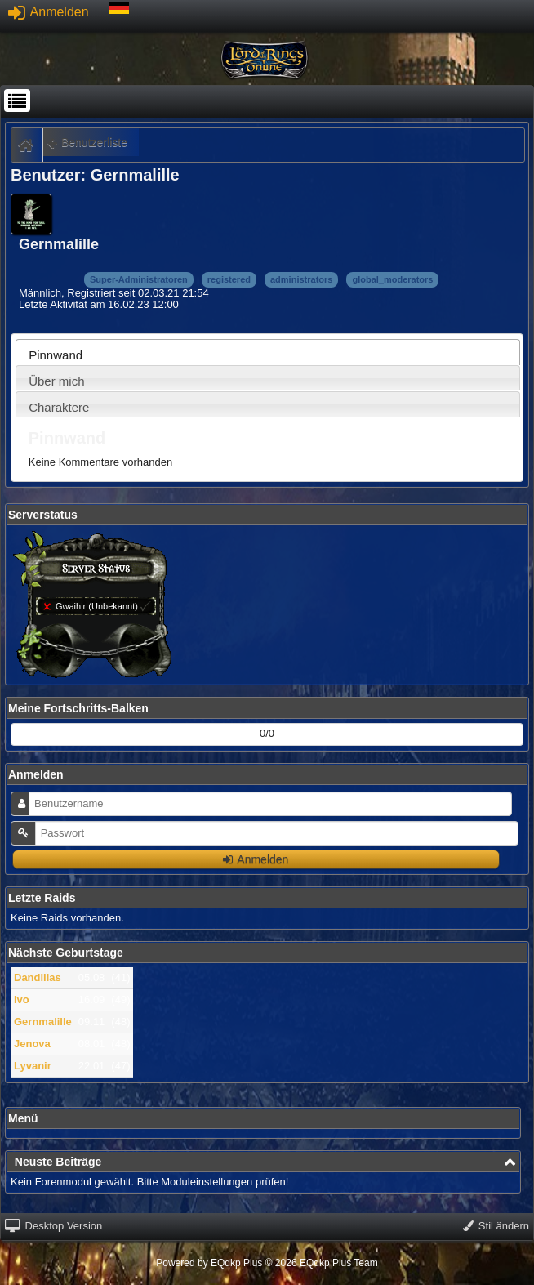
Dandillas (37, 977)
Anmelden (48, 12)
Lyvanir (32, 1066)
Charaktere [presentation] (59, 407)
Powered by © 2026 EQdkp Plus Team (266, 1263)
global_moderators (392, 279)
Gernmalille (43, 1021)
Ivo (21, 999)
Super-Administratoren (139, 279)
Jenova (32, 1043)
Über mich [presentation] (56, 381)
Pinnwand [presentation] (55, 355)
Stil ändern (496, 1226)
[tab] (268, 352)
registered (229, 279)
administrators (301, 279)
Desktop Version (53, 1226)
